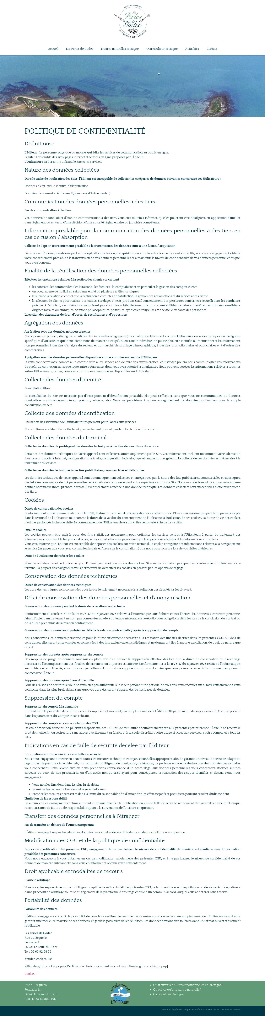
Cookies (29, 974)
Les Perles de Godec (79, 49)
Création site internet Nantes (226, 1009)
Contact (212, 49)
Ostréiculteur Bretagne (162, 49)
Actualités (192, 49)
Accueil (53, 49)
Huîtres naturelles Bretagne (120, 49)
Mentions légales (170, 1009)
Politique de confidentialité (195, 1009)
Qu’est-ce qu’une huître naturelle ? (177, 989)
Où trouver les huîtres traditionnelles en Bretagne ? (188, 985)
